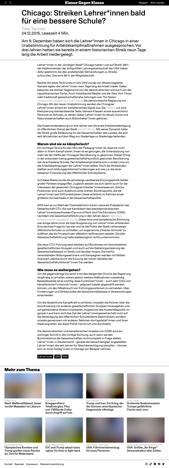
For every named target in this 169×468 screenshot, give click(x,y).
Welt (65, 356)
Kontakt (8, 464)
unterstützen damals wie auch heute (60, 100)
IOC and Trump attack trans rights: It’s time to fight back (62, 449)
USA (57, 356)
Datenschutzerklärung (52, 464)
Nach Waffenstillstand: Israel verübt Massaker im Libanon (22, 405)
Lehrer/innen (45, 356)
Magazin (143, 2)
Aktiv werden (157, 2)
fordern (111, 107)
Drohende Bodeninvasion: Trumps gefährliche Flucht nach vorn (143, 406)
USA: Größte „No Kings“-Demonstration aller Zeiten (144, 449)
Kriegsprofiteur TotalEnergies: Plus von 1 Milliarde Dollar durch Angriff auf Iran (58, 408)
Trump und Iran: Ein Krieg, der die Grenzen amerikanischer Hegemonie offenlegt (105, 406)
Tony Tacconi (33, 28)
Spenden (19, 464)
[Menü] (5, 2)
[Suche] (10, 2)
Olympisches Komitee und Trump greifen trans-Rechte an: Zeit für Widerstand (22, 450)
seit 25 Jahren (86, 129)
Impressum (32, 464)
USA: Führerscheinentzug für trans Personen (102, 449)
